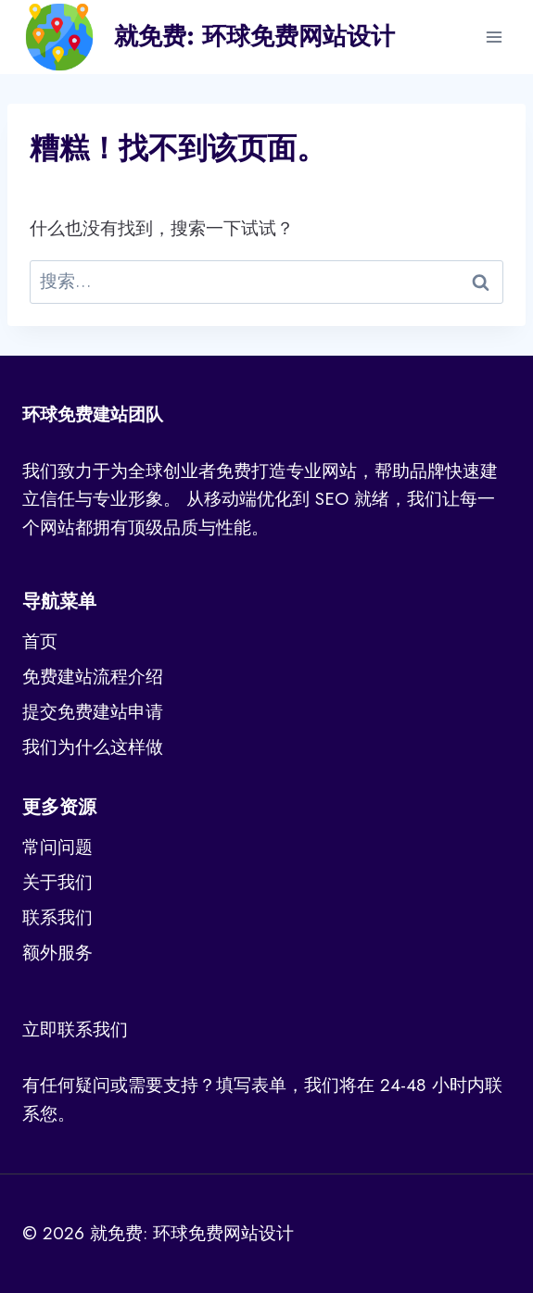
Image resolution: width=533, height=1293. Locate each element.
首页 (39, 641)
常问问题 (57, 847)
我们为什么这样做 (92, 746)
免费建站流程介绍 (92, 676)
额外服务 (57, 952)
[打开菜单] (493, 36)
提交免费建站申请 (92, 711)
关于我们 (57, 882)
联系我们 (57, 917)
